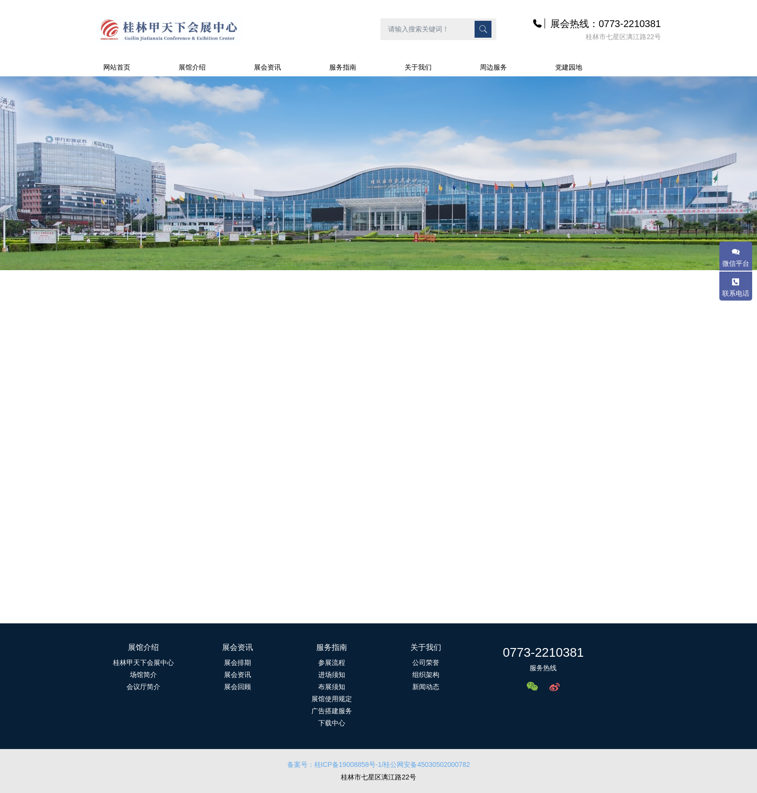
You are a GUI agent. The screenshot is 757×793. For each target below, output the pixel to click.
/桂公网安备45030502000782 (426, 764)
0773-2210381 (543, 652)
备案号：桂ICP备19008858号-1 (334, 764)
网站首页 (116, 67)
